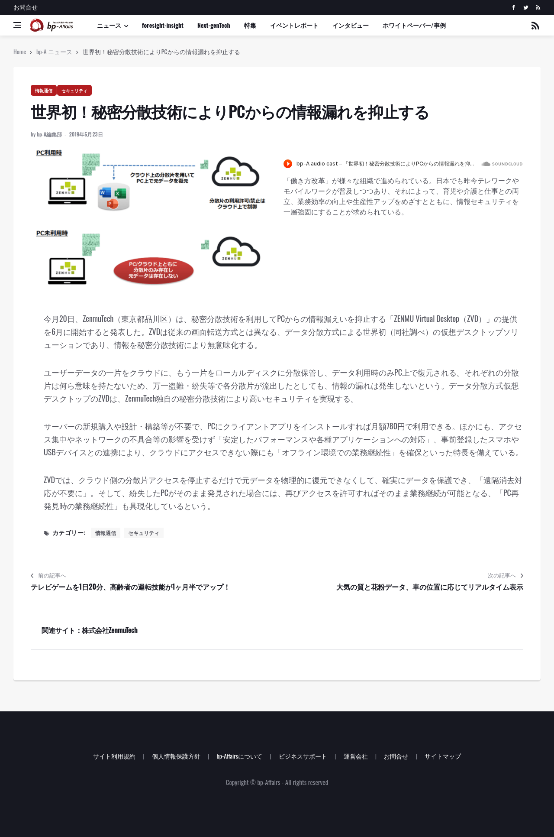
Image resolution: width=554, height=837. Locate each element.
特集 (250, 24)
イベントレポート (294, 24)
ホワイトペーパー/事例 (414, 24)
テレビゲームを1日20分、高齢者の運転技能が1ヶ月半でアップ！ (130, 586)
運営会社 (356, 755)
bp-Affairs (268, 782)
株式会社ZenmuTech (110, 630)
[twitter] (525, 7)
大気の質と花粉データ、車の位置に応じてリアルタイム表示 (429, 586)
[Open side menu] (17, 25)
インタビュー (350, 24)
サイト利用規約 (114, 755)
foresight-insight (163, 24)
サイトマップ (443, 755)
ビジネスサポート (303, 755)
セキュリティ (74, 90)
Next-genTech (213, 24)
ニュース (109, 24)
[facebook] (513, 7)
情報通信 (43, 90)
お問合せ (25, 6)
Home (19, 51)
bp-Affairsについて (239, 755)
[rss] (538, 7)
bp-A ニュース (54, 51)
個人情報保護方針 (176, 755)
